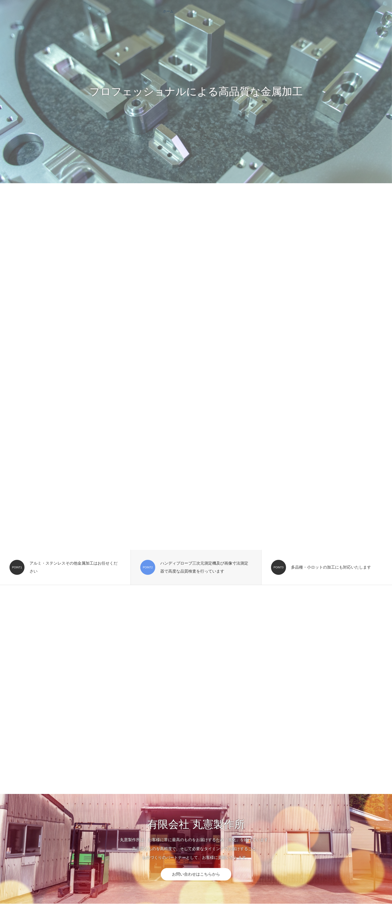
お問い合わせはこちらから (196, 874)
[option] (196, 91)
